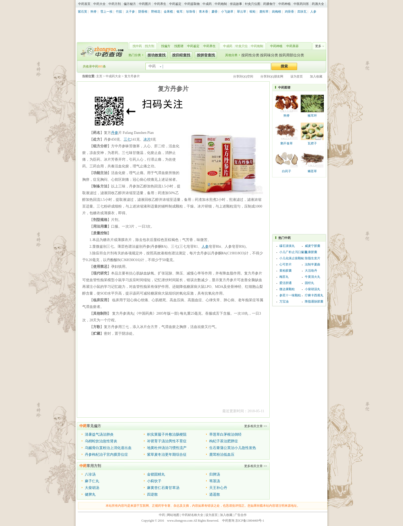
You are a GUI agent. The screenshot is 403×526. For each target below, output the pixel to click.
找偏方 (165, 46)
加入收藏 (316, 76)
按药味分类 (269, 55)
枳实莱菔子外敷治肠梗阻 (167, 434)
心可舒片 (285, 264)
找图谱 (179, 46)
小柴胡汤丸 (312, 289)
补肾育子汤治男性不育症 (167, 441)
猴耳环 (312, 115)
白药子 (286, 171)
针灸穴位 (241, 46)
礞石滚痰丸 (287, 246)
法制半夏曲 (312, 264)
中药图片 (145, 4)
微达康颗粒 (287, 289)
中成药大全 (113, 76)
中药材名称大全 (192, 515)
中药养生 (160, 4)
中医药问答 (301, 4)
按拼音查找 (206, 55)
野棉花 (155, 11)
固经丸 (309, 283)
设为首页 (296, 76)
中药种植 (284, 4)
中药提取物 (192, 4)
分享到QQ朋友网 (271, 76)
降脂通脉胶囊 (314, 301)
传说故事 (236, 4)
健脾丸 (90, 494)
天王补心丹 (218, 488)
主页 (99, 76)
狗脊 (93, 11)
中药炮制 (221, 4)
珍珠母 (190, 11)
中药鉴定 (175, 4)
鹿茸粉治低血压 (221, 454)
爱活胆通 (285, 283)
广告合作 (240, 515)
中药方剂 (114, 4)
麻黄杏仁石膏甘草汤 (163, 488)
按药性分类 (250, 55)
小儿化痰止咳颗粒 (291, 258)
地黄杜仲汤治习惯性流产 (167, 448)
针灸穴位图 (252, 4)
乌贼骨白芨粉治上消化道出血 (108, 448)
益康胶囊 (311, 252)
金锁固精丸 (156, 474)
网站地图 (173, 515)
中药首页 (84, 4)
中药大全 (99, 4)
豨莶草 (312, 171)
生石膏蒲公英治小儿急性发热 (232, 448)
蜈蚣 (253, 11)
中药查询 (101, 51)
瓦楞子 (312, 143)
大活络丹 (311, 270)
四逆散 (152, 494)
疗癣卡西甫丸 (314, 295)
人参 (313, 11)
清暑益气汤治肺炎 (99, 434)
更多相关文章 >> (255, 426)
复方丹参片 (132, 76)
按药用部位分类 (291, 55)
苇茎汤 (214, 481)
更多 (318, 46)
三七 (127, 139)
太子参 (130, 11)
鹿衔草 (264, 11)
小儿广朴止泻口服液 (293, 252)
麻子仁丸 (92, 481)
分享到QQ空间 (243, 76)
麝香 (215, 11)
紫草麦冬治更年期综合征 (167, 454)
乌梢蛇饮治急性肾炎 (101, 441)
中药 (162, 515)
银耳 (180, 11)
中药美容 (292, 46)
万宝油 (284, 301)
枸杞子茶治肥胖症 (223, 441)
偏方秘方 (130, 4)
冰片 (147, 139)
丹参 (114, 133)
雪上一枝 (106, 11)
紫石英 (82, 11)
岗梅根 (276, 11)
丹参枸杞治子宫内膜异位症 (106, 454)
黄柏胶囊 (285, 270)
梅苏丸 (284, 277)
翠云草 (241, 11)
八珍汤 (90, 474)
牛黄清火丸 (312, 277)
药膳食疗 (269, 4)
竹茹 (119, 11)
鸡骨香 (289, 11)
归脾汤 (214, 474)
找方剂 (149, 46)
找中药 (137, 46)
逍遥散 (214, 494)
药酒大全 (318, 4)
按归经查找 (181, 55)
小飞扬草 (227, 11)
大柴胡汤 (92, 488)
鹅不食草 (286, 143)
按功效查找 (157, 55)
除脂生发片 (312, 258)
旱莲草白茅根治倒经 (225, 434)
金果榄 (168, 11)
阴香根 (143, 11)
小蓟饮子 (154, 481)
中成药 (207, 4)
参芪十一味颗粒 (290, 295)
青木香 (203, 11)
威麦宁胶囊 (312, 246)
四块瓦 (302, 11)
